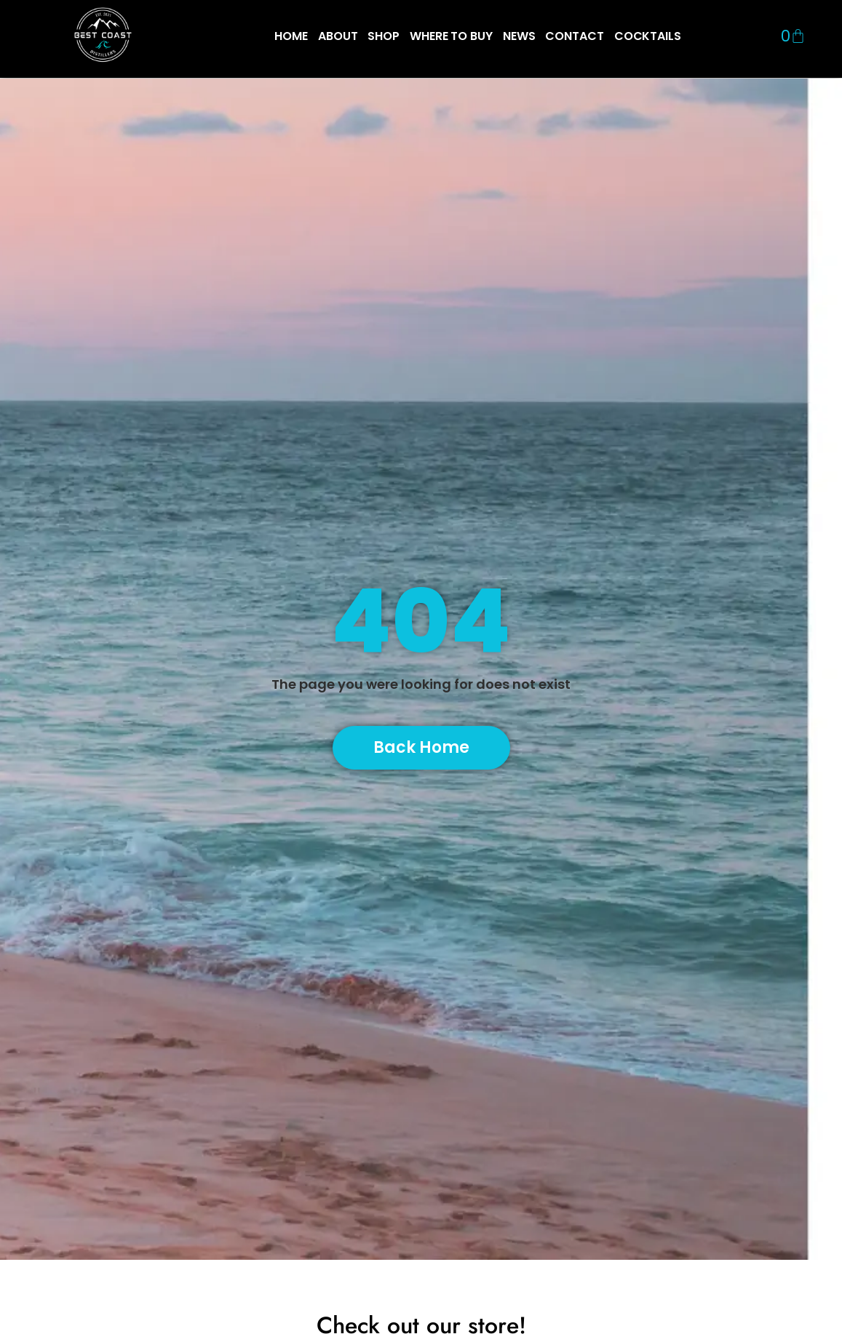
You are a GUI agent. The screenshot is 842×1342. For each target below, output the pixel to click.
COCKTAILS (647, 36)
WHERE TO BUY (451, 36)
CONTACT (574, 36)
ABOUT (338, 36)
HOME (291, 36)
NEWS (519, 36)
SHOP (384, 36)
